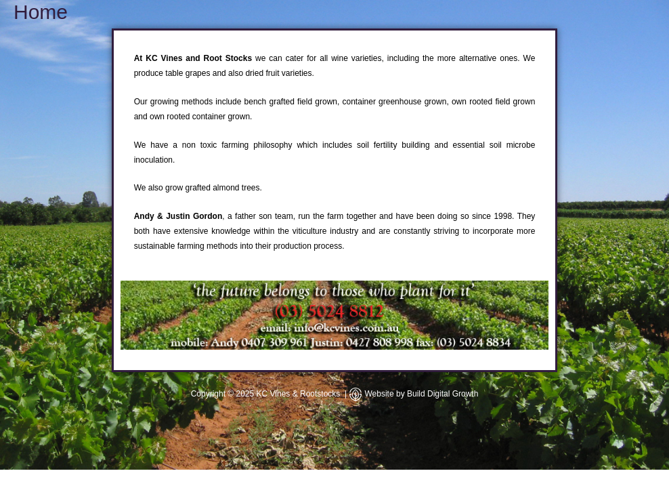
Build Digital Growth (442, 394)
